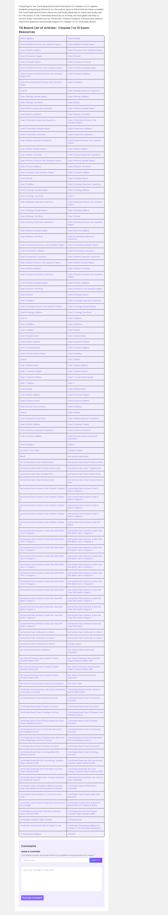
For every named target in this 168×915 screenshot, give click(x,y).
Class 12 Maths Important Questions (84, 256)
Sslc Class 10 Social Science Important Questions (42, 683)
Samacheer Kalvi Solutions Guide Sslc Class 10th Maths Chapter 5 (84, 608)
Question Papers (75, 450)
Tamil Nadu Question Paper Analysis (36, 819)
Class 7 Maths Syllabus (78, 365)
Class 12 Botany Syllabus (78, 230)
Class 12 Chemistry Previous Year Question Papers (42, 245)
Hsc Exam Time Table (29, 450)
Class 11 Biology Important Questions (84, 90)
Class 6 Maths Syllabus (30, 342)
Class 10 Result (74, 56)
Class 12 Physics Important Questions (36, 274)
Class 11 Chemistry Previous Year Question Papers (82, 121)
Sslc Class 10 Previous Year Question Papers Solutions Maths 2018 (84, 668)
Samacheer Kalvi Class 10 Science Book (85, 462)
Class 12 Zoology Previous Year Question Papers (41, 306)
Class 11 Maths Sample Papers (33, 149)
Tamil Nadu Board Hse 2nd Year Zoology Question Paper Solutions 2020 (85, 770)
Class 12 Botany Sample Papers (33, 230)
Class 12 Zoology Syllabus (31, 312)
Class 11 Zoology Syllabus (78, 190)
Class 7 (71, 383)
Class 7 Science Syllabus (31, 377)
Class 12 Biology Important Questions (36, 202)
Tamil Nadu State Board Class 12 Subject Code (40, 825)
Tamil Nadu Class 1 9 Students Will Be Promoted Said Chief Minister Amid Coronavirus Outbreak (41, 787)
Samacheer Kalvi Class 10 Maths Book (36, 462)
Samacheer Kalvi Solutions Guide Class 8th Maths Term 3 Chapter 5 (85, 582)
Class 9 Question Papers (78, 424)
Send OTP (95, 860)
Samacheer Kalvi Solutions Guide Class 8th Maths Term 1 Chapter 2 (85, 531)
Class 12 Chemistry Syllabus (32, 251)
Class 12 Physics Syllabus (78, 283)
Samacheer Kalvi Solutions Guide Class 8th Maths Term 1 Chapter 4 (85, 540)
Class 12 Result (26, 294)
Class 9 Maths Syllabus (30, 424)
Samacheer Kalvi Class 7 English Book (84, 468)
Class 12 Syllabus (27, 300)
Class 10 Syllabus (75, 82)
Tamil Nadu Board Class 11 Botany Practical (39, 698)
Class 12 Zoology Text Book (79, 312)
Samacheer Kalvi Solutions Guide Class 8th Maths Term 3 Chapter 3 (85, 574)
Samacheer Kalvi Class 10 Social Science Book (40, 468)
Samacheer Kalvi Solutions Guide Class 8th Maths (42, 590)
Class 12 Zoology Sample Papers (82, 306)
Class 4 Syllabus (75, 324)
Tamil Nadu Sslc (75, 819)
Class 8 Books (26, 389)
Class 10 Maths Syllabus (30, 50)
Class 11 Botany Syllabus (30, 114)
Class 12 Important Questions (33, 256)
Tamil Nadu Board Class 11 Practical (83, 706)
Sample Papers (74, 644)
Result (22, 456)
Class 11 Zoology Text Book (31, 196)
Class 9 (71, 444)
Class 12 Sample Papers (78, 294)
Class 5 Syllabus (27, 330)
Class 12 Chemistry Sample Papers (83, 245)
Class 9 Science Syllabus (31, 436)
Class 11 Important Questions (80, 134)
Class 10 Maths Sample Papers (81, 44)
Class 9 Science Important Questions (36, 430)
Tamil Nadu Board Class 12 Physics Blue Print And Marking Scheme (85, 739)
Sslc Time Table (75, 683)
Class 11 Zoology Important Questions (84, 184)
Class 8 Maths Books (77, 389)
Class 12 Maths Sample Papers (81, 262)
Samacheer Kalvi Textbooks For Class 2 (85, 632)
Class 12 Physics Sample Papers (34, 283)
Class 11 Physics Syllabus (30, 166)
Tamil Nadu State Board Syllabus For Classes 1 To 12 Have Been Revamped (84, 826)
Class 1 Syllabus (27, 38)
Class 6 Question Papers (78, 342)
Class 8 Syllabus (75, 406)
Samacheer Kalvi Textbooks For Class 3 (37, 638)
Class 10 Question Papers (31, 56)
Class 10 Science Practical (79, 62)
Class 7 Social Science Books (80, 377)
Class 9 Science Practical (79, 430)
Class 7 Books (74, 359)
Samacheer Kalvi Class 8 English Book (36, 474)
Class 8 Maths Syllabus (30, 395)
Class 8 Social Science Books (33, 406)
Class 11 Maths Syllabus (78, 149)
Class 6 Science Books (30, 347)
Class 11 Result (26, 178)
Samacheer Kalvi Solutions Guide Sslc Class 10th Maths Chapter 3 (84, 599)
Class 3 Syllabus (27, 324)
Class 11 (71, 196)
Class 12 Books (74, 216)
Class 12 (23, 318)
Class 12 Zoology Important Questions (84, 300)
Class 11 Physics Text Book (79, 166)
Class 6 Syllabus (75, 353)
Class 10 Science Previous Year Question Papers (41, 68)
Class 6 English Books (29, 336)
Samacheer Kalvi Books (78, 456)
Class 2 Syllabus (75, 318)
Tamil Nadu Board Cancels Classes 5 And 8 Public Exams (84, 690)
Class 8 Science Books (30, 400)
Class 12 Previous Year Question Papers (85, 288)
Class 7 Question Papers (31, 371)
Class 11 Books (74, 102)
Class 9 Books (74, 412)
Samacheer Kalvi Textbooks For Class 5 (37, 644)
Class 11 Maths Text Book (31, 154)
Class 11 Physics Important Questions (84, 154)
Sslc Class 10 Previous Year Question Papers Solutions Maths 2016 (84, 659)
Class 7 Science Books (78, 371)
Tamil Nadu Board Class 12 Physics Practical (39, 746)
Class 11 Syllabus (27, 184)
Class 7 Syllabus (27, 383)
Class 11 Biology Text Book (31, 102)
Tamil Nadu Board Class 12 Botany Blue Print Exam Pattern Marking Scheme (42, 722)
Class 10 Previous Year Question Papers (85, 50)
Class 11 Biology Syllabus (78, 96)
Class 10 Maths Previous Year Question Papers (40, 44)
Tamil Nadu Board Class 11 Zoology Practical (39, 712)
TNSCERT (72, 834)
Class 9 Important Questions (33, 418)
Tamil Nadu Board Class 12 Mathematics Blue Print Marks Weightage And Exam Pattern (42, 739)
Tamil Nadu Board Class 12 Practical (83, 746)
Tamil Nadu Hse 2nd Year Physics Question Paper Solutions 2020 (82, 812)
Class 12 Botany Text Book (31, 236)
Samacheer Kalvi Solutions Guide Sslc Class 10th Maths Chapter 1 (84, 591)
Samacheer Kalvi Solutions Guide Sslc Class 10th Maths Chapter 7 (84, 616)
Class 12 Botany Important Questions (36, 222)
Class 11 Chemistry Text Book (32, 134)
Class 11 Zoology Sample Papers (34, 190)
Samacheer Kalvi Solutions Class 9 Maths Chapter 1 (43, 488)
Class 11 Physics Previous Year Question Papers (40, 160)
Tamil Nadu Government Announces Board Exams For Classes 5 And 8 (84, 804)
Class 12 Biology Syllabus (78, 210)
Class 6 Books (74, 330)
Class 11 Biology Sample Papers (33, 96)
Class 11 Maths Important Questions (36, 140)
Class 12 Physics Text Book (31, 288)
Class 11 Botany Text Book (79, 114)
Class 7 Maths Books (29, 365)
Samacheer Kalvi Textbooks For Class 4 (85, 638)
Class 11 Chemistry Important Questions (37, 120)
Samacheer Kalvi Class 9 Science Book (37, 480)
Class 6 (23, 359)
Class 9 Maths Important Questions (83, 418)
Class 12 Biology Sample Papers (33, 210)
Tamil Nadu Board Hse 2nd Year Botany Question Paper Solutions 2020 (85, 761)
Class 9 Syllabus (27, 444)
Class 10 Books (74, 38)
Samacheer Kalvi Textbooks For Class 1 (37, 632)
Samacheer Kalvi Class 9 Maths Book (84, 474)
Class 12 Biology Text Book (31, 216)
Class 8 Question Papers (78, 395)
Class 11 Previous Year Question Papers (37, 172)
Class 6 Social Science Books (33, 353)
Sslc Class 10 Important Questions (35, 650)
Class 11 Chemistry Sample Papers (35, 128)
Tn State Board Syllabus (30, 834)
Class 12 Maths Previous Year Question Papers (40, 262)
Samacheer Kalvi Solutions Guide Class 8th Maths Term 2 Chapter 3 (85, 557)
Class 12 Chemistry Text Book (81, 251)
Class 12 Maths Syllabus (30, 268)
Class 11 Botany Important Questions (36, 108)
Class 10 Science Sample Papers (82, 68)
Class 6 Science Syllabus (79, 347)
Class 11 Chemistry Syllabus (80, 128)
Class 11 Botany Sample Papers (81, 108)
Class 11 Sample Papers (78, 178)
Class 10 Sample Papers (30, 62)
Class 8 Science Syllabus (79, 400)
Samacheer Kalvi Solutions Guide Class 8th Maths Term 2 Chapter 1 (85, 548)
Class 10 (23, 90)
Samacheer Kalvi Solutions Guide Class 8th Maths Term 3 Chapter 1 (85, 565)
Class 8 (23, 412)
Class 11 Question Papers (78, 172)
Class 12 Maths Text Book (79, 268)
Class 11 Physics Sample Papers (81, 160)
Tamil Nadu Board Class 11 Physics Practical (39, 706)
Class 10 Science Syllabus (79, 74)
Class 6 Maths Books (77, 336)
